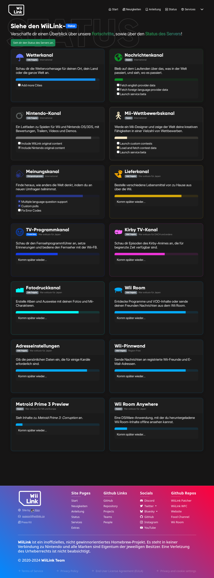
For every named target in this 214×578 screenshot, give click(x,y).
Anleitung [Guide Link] (153, 9)
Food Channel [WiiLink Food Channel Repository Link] (180, 517)
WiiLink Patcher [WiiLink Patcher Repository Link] (181, 500)
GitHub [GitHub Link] (108, 500)
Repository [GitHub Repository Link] (110, 506)
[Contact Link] (33, 516)
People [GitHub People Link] (108, 522)
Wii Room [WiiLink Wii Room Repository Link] (177, 522)
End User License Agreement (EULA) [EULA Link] (117, 571)
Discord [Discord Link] (147, 500)
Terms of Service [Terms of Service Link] (30, 571)
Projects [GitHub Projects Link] (108, 511)
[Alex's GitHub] (35, 510)
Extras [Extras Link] (75, 527)
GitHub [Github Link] (147, 517)
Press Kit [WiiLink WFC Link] (25, 522)
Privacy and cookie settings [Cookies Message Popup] (176, 571)
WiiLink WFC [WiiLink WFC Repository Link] (179, 506)
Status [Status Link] (171, 9)
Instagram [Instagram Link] (149, 522)
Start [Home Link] (113, 9)
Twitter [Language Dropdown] (147, 506)
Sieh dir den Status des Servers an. (33, 42)
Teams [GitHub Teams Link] (107, 517)
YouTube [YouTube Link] (148, 527)
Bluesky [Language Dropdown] (147, 511)
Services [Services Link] (188, 9)
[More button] (202, 9)
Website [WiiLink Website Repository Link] (176, 511)
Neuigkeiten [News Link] (132, 9)
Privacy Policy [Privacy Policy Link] (67, 571)
